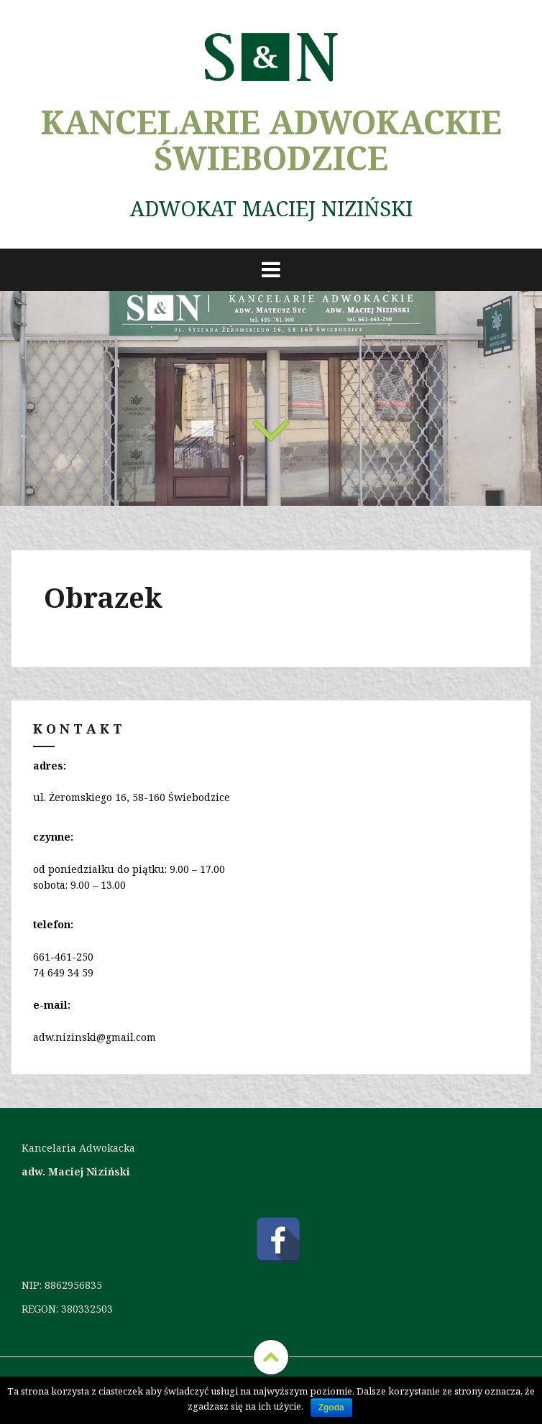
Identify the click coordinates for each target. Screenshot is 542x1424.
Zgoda (331, 1407)
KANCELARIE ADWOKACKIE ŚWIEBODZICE (271, 140)
